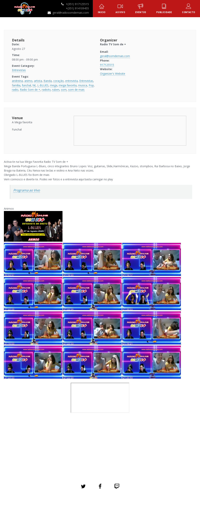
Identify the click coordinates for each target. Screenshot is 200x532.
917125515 (107, 65)
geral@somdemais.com (115, 56)
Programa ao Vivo (26, 190)
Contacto (145, 504)
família (16, 85)
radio (15, 89)
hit (34, 85)
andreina (17, 81)
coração (58, 81)
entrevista (71, 81)
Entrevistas (19, 70)
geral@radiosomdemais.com (71, 12)
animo (28, 81)
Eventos (66, 504)
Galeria (99, 504)
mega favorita (68, 85)
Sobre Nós (83, 504)
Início (52, 504)
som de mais (76, 89)
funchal (26, 85)
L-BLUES (42, 85)
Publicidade (127, 504)
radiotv (46, 89)
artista (38, 81)
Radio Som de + (30, 89)
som (64, 89)
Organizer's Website (112, 73)
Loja (112, 504)
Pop (91, 85)
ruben (55, 89)
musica (82, 85)
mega (53, 85)
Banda (48, 81)
